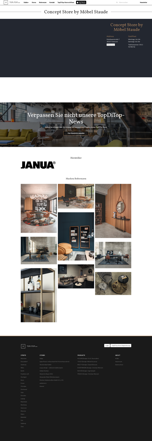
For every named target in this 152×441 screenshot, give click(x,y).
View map (111, 45)
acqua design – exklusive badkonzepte (51, 368)
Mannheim (24, 402)
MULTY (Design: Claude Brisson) (87, 364)
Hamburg (23, 364)
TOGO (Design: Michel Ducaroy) (87, 361)
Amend (42, 386)
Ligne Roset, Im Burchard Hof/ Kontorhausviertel (54, 361)
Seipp (41, 358)
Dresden (23, 395)
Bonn (22, 380)
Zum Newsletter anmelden (76, 133)
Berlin (22, 371)
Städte (26, 2)
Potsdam (23, 386)
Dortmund (24, 389)
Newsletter (143, 2)
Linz (22, 420)
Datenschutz (119, 364)
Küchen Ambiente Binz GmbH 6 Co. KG (51, 380)
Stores (34, 2)
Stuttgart (24, 377)
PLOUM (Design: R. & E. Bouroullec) (88, 358)
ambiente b (43, 383)
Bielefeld (23, 417)
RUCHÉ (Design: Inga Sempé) (86, 371)
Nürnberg (24, 405)
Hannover (24, 408)
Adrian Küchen (44, 371)
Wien (22, 368)
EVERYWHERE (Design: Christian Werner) (90, 368)
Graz (22, 426)
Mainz (22, 414)
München (23, 358)
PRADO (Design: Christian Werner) (88, 374)
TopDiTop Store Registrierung (121, 345)
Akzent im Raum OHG (46, 374)
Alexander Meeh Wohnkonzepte (49, 377)
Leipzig (23, 398)
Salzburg (23, 423)
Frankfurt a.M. (25, 374)
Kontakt (52, 2)
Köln (22, 392)
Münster (23, 411)
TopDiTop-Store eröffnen (65, 2)
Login (107, 345)
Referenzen (42, 2)
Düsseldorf (24, 361)
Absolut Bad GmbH (45, 364)
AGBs (117, 358)
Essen (22, 383)
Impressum (118, 361)
